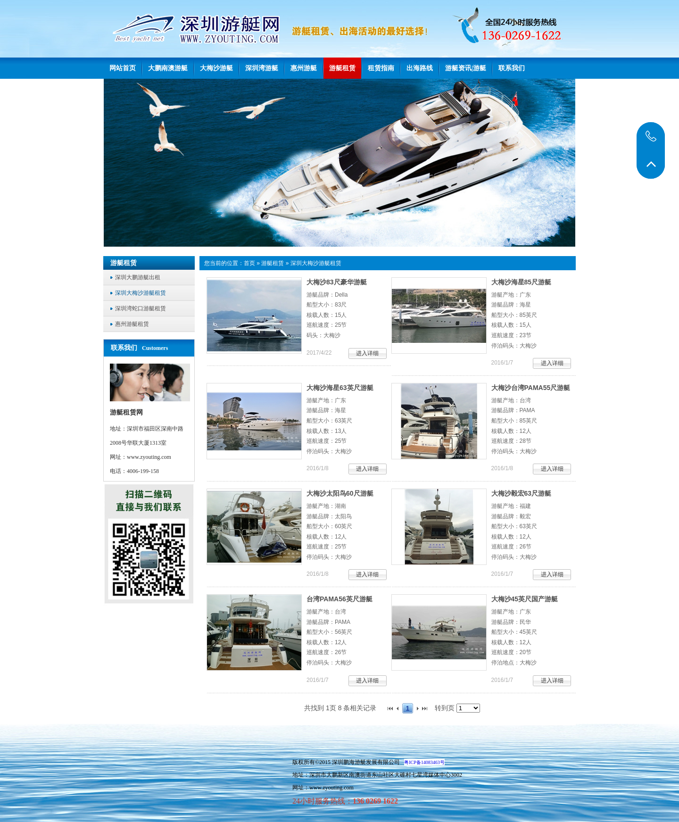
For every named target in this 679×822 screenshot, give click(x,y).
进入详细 (367, 353)
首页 (249, 263)
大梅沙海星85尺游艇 (521, 282)
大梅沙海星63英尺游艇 (339, 387)
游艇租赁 (272, 263)
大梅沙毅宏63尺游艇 (521, 493)
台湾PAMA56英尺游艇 (339, 599)
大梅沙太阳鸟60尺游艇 (339, 493)
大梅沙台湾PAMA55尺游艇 (531, 387)
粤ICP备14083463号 (424, 762)
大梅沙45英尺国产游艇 (524, 599)
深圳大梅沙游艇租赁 (315, 263)
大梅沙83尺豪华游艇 (336, 282)
